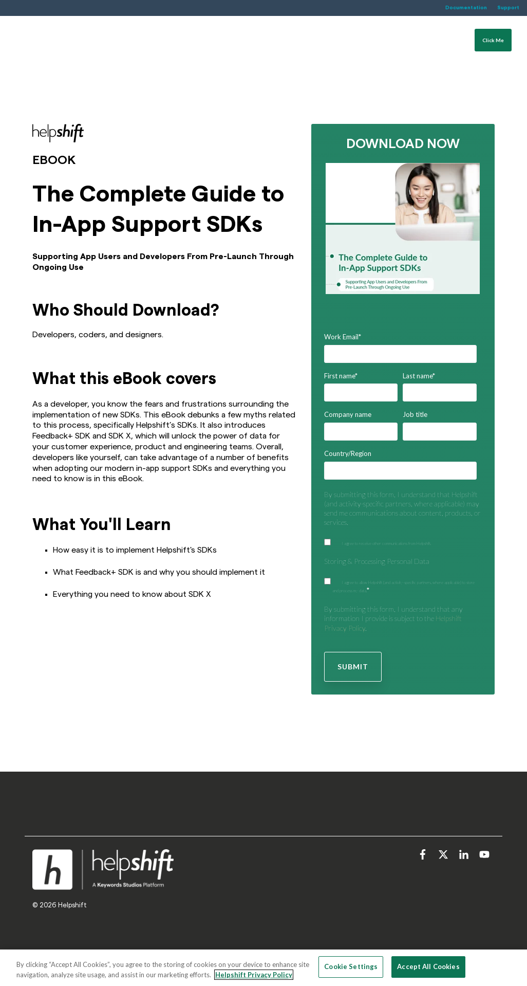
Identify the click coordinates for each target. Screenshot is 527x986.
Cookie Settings (351, 966)
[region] (263, 968)
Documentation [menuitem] (466, 7)
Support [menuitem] (508, 7)
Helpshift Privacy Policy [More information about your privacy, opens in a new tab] (253, 975)
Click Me (493, 50)
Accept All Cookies (428, 966)
